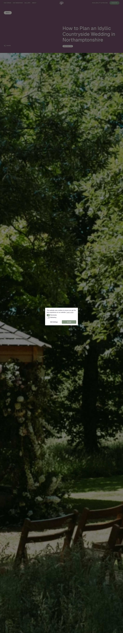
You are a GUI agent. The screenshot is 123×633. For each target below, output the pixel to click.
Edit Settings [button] (54, 322)
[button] (48, 315)
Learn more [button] (69, 312)
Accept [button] (69, 322)
